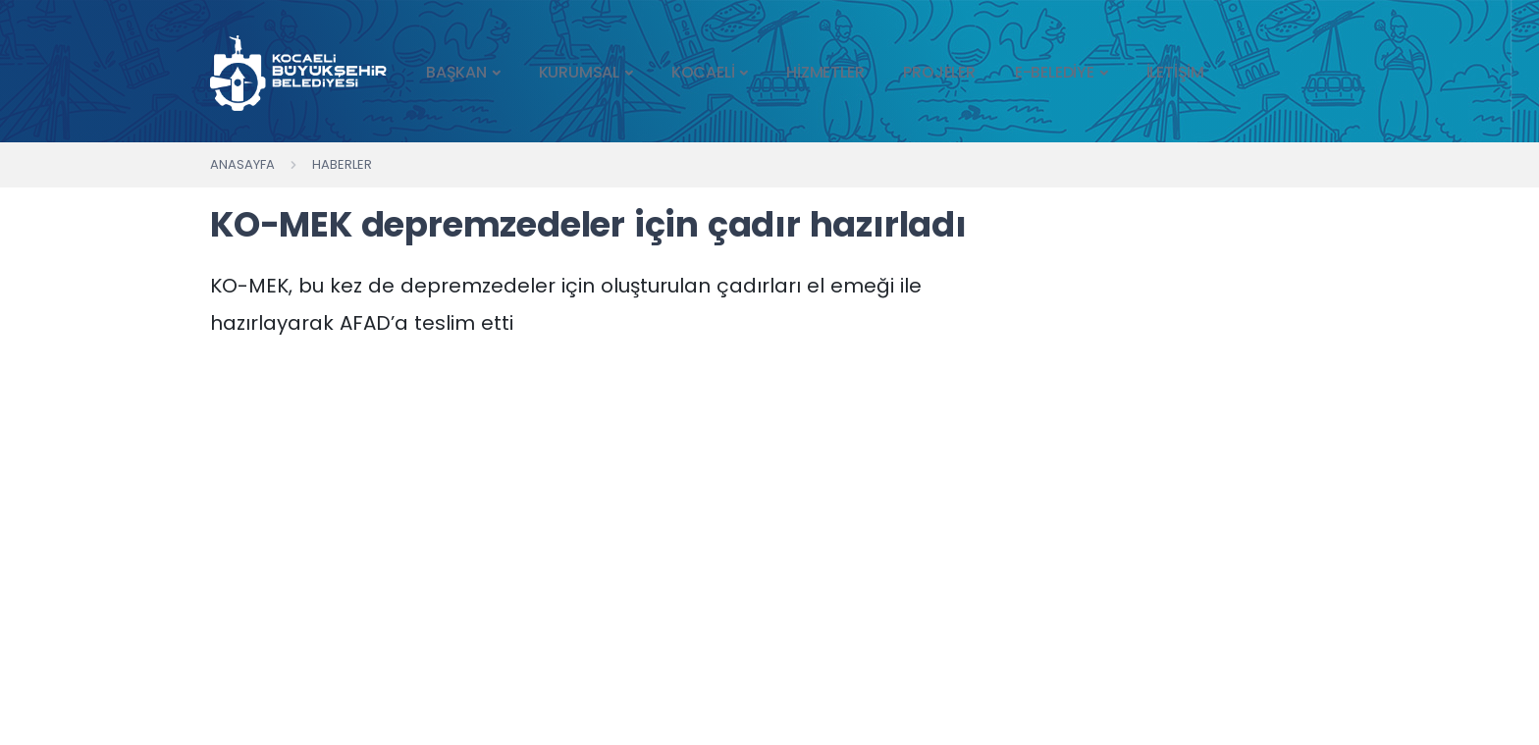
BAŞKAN (456, 72)
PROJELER (939, 72)
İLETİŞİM (1175, 72)
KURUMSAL (579, 72)
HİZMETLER (825, 72)
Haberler (342, 164)
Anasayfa (242, 164)
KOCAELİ (703, 72)
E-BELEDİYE (1054, 72)
